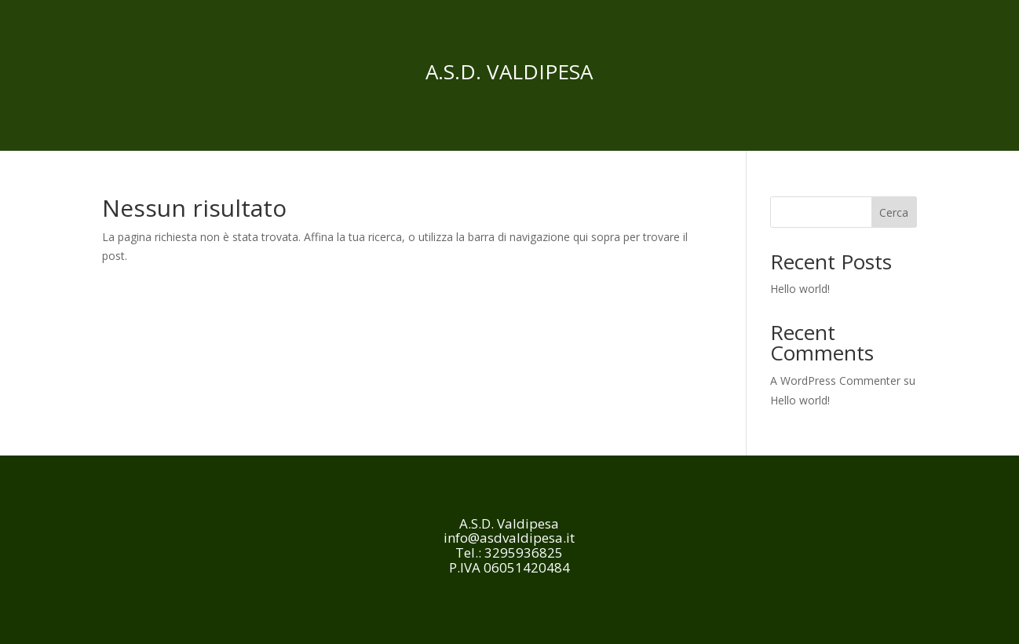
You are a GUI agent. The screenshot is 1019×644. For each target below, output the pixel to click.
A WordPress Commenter (835, 380)
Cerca (893, 212)
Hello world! (800, 288)
